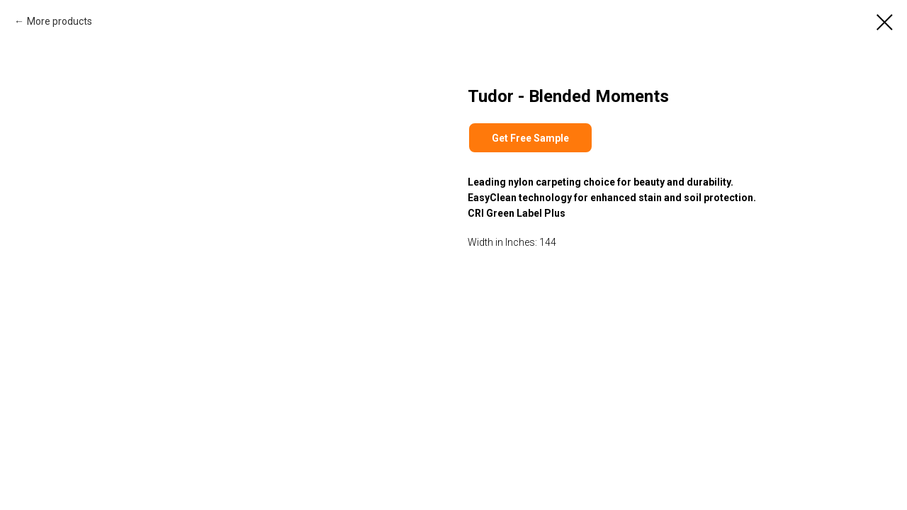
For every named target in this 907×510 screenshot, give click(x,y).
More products (59, 21)
